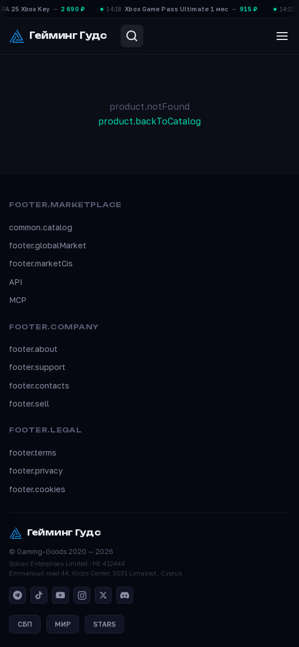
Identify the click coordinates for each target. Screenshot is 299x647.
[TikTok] (38, 595)
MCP (18, 300)
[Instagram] (81, 595)
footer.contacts (39, 385)
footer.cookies (37, 489)
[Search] (132, 36)
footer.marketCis (41, 263)
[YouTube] (60, 595)
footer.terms (32, 452)
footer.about (33, 349)
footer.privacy (36, 470)
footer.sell (29, 403)
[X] (103, 595)
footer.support (37, 367)
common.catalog (40, 227)
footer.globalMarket (47, 245)
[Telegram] (17, 595)
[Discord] (124, 595)
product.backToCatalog (149, 121)
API (16, 282)
